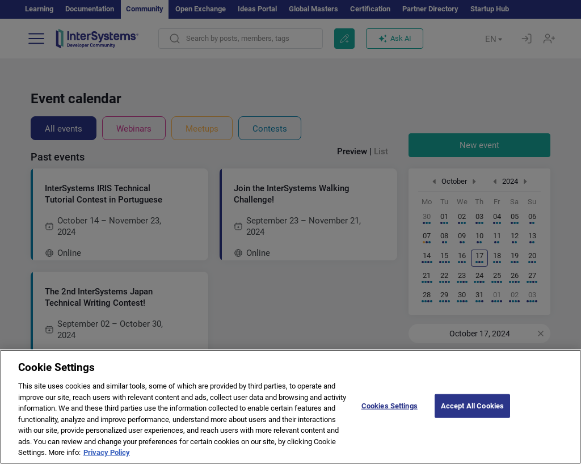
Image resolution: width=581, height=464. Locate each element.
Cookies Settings (389, 417)
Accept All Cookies (472, 417)
